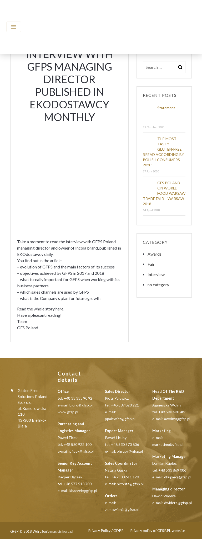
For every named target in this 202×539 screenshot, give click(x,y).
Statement (166, 107)
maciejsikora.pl (61, 531)
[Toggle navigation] (13, 27)
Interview (156, 274)
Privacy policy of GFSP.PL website (157, 530)
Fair (151, 264)
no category (158, 284)
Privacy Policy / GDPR (106, 530)
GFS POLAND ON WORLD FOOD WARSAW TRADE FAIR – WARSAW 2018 (164, 193)
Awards (154, 253)
